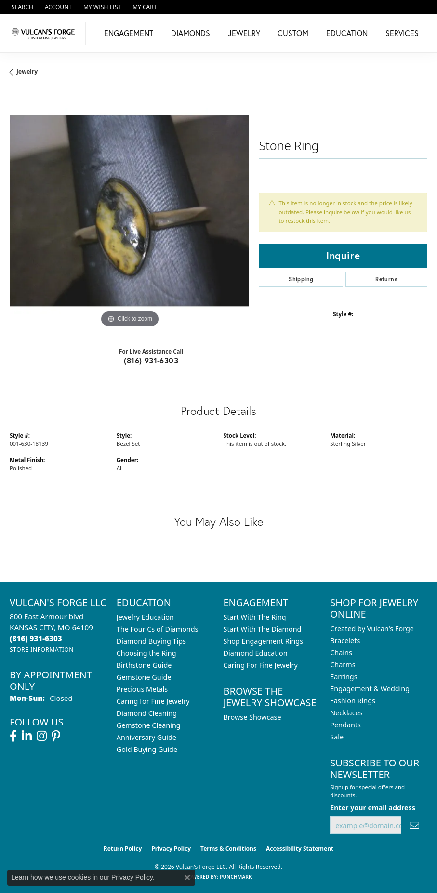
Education (347, 33)
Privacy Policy (171, 848)
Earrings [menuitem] (343, 676)
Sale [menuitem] (337, 736)
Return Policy (123, 848)
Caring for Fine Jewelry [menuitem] (153, 701)
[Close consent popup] (187, 877)
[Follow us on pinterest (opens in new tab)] (56, 736)
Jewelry (244, 33)
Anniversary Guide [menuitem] (146, 737)
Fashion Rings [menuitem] (352, 700)
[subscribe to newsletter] (414, 825)
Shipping (301, 279)
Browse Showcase (252, 717)
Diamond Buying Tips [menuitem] (151, 641)
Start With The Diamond (263, 629)
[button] (21, 7)
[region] (129, 210)
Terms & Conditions (228, 848)
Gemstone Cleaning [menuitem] (149, 725)
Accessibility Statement (299, 848)
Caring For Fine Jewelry (261, 665)
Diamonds (190, 33)
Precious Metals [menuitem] (142, 689)
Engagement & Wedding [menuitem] (370, 688)
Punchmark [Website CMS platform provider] (236, 876)
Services (402, 33)
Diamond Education (256, 653)
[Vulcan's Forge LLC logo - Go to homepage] (45, 33)
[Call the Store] (36, 638)
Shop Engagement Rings (264, 641)
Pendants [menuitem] (345, 724)
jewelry (27, 71)
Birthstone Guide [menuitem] (144, 665)
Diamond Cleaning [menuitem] (147, 713)
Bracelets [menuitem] (345, 640)
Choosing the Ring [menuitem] (146, 653)
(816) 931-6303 (151, 360)
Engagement (128, 33)
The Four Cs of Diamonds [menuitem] (158, 629)
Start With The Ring (255, 616)
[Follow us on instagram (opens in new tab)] (42, 736)
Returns (386, 279)
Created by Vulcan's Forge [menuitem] (372, 628)
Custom (293, 33)
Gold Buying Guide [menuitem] (147, 749)
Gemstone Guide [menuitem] (144, 677)
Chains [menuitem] (341, 652)
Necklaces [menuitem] (346, 712)
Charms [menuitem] (342, 664)
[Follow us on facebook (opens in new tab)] (13, 736)
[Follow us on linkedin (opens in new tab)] (27, 736)
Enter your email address (372, 807)
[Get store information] (42, 650)
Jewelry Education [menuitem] (145, 616)
